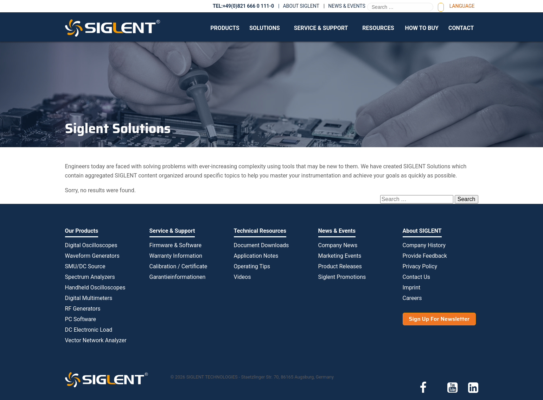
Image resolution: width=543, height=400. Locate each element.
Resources (378, 28)
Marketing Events (340, 255)
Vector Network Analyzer (96, 340)
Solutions (264, 28)
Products (224, 28)
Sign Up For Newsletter (439, 318)
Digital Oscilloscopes (91, 245)
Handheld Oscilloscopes (95, 287)
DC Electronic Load (89, 329)
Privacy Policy (420, 266)
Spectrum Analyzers (90, 277)
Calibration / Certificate (178, 266)
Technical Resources (260, 230)
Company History (424, 245)
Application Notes (256, 255)
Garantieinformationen (177, 277)
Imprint (412, 287)
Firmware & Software (175, 245)
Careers (412, 298)
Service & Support (321, 28)
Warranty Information (176, 255)
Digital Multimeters (89, 298)
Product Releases (340, 266)
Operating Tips (252, 266)
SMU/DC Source (85, 266)
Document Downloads (261, 245)
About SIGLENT (301, 6)
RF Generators (83, 308)
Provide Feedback (425, 255)
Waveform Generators (92, 255)
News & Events (346, 6)
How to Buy (422, 28)
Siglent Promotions (342, 277)
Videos (242, 277)
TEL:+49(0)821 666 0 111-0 (243, 6)
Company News (338, 245)
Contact (461, 28)
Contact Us (416, 277)
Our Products (81, 230)
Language (462, 6)
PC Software (80, 319)
